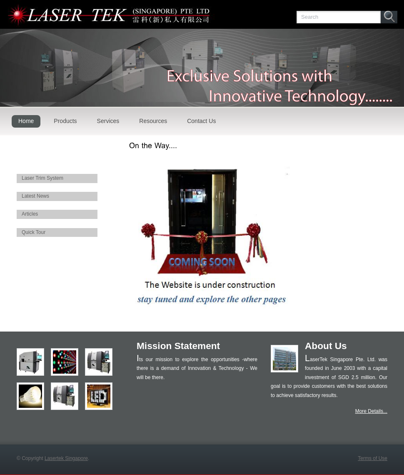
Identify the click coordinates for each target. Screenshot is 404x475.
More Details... (371, 411)
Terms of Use (372, 458)
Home (26, 121)
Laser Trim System (42, 178)
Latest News (35, 196)
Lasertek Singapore (66, 458)
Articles (30, 214)
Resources (153, 121)
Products (65, 121)
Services (108, 121)
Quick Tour (33, 232)
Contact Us (201, 121)
